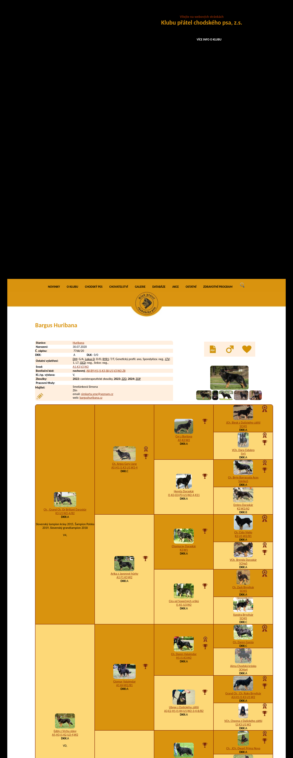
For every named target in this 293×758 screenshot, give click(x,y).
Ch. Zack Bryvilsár (243, 312)
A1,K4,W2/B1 (124, 410)
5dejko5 (243, 206)
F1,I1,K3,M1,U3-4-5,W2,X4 (183, 542)
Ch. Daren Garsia (243, 367)
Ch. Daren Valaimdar (184, 379)
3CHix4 (243, 394)
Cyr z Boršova (184, 161)
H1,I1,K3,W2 (184, 382)
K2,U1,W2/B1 (243, 261)
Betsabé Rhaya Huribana (68, 611)
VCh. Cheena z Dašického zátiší (243, 446)
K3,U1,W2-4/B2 (65, 238)
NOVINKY (54, 11)
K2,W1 (184, 274)
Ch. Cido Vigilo (243, 257)
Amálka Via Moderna (184, 538)
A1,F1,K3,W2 (124, 302)
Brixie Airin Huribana (66, 642)
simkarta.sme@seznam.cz (97, 119)
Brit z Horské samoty (184, 485)
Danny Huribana (63, 685)
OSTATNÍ (191, 11)
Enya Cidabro (243, 497)
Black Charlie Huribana (67, 627)
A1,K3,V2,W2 (81, 91)
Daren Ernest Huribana (67, 700)
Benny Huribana (63, 604)
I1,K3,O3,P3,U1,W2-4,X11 (184, 220)
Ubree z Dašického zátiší (184, 432)
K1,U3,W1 (243, 555)
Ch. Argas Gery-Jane (124, 188)
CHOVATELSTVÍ (118, 11)
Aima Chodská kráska (243, 391)
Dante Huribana (63, 692)
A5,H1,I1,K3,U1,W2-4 (124, 192)
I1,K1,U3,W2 (183, 329)
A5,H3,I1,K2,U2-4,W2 (65, 459)
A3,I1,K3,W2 (183, 489)
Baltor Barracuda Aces (243, 524)
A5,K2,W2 (184, 165)
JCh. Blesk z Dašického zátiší (243, 147)
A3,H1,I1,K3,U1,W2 (243, 422)
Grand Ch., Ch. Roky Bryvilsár (243, 418)
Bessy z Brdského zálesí (243, 552)
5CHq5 (243, 288)
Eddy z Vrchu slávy (65, 456)
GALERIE (140, 11)
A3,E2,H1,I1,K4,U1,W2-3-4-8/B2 (184, 435)
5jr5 (243, 178)
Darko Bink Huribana (66, 708)
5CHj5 (243, 151)
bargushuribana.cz (91, 122)
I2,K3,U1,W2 (243, 449)
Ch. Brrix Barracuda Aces (243, 202)
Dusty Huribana (63, 731)
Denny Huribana (63, 723)
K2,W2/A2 (243, 233)
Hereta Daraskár (184, 216)
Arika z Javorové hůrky (124, 298)
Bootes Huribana (63, 634)
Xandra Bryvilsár (243, 339)
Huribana (78, 67)
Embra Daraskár (243, 230)
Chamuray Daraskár (184, 271)
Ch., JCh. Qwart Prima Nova (243, 473)
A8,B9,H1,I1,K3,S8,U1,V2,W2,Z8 (105, 96)
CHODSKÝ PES (93, 11)
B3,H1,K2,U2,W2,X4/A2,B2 (124, 516)
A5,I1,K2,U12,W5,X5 (243, 501)
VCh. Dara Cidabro (243, 175)
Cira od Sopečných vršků (184, 326)
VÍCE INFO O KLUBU (209, 39)
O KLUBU (72, 11)
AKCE (175, 11)
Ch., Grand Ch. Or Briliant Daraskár (65, 234)
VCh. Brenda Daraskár (243, 285)
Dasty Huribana (63, 715)
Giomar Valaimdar (124, 406)
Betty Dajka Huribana (66, 619)
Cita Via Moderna (124, 512)
